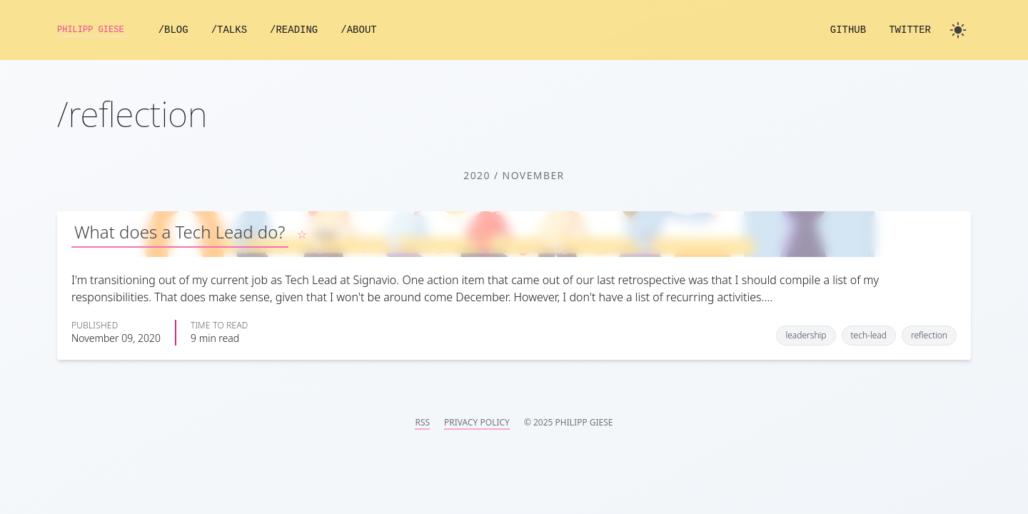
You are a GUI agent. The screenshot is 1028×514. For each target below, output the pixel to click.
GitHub (848, 30)
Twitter (910, 30)
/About (375, 30)
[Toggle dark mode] (958, 30)
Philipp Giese (102, 30)
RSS (422, 422)
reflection (929, 335)
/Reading (311, 30)
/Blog (190, 30)
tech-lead (869, 335)
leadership (805, 335)
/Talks (245, 30)
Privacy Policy (477, 422)
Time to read (219, 325)
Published (94, 325)
